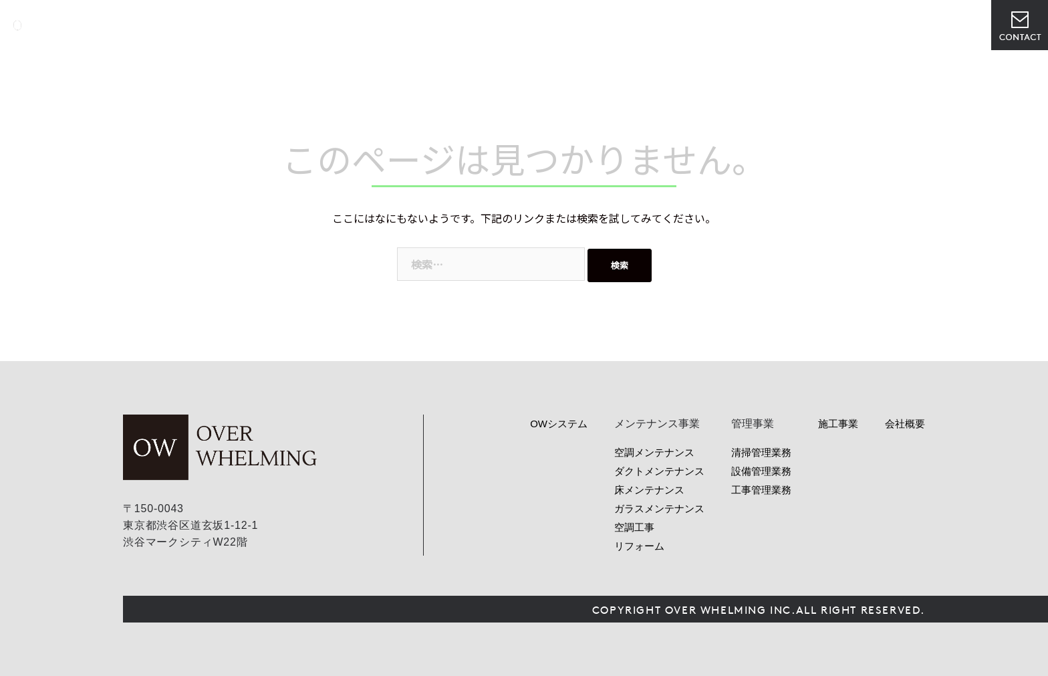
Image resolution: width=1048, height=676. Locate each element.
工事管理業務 (761, 489)
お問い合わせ (1019, 25)
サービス (587, 25)
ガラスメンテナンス (659, 508)
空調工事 (634, 527)
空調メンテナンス (654, 452)
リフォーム (639, 546)
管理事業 (647, 25)
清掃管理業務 (761, 452)
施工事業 (838, 423)
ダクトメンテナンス (659, 471)
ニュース (707, 25)
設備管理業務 (761, 471)
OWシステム (518, 25)
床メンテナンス (649, 489)
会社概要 (767, 25)
